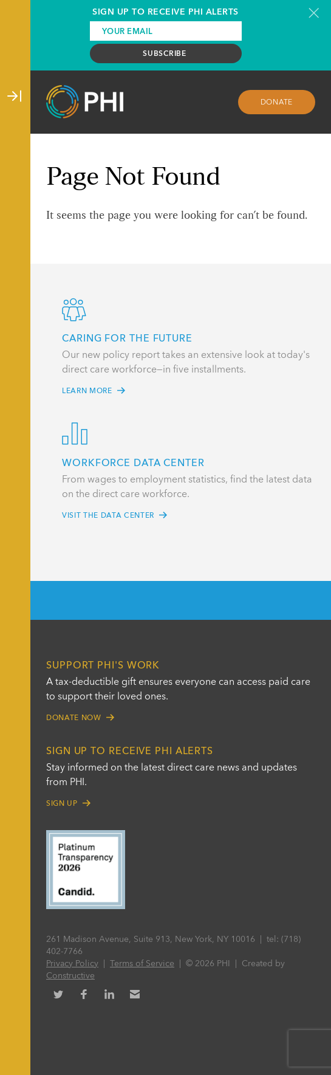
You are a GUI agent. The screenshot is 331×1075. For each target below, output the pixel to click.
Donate (277, 102)
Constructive (70, 976)
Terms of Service (142, 964)
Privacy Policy (72, 964)
